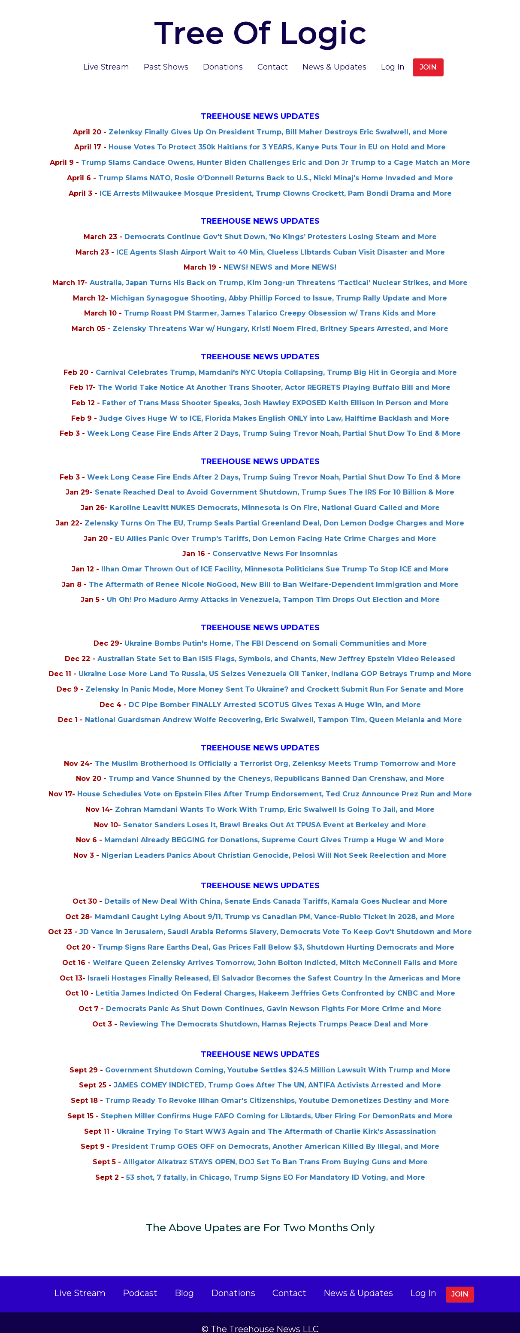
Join (428, 54)
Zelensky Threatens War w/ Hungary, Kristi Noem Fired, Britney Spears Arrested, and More (280, 316)
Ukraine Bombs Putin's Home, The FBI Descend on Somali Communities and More (275, 630)
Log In (393, 54)
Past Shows (166, 54)
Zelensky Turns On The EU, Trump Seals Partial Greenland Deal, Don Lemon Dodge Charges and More (274, 510)
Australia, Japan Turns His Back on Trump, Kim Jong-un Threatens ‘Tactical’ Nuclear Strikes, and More (279, 270)
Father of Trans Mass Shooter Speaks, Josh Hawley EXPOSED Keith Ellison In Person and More (275, 390)
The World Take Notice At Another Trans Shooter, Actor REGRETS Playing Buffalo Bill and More (274, 374)
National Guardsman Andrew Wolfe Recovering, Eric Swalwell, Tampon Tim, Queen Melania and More (273, 707)
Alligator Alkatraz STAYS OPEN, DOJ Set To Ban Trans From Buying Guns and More (275, 1149)
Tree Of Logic (253, 23)
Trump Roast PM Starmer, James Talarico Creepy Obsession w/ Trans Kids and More (280, 300)
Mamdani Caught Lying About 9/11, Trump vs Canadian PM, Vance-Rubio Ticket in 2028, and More (275, 904)
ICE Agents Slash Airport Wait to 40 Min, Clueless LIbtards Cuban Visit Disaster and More (280, 239)
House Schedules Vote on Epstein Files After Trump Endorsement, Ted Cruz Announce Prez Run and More (274, 781)
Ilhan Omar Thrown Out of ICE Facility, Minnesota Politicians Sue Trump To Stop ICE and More (275, 556)
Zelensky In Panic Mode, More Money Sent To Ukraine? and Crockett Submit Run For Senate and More (274, 676)
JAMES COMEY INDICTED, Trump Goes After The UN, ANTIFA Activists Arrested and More (277, 1072)
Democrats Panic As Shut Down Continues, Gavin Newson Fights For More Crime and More (273, 996)
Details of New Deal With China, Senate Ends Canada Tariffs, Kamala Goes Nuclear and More (275, 888)
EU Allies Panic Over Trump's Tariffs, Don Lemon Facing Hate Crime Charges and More (275, 526)
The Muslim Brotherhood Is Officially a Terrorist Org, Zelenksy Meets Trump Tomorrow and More (275, 751)
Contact (272, 54)
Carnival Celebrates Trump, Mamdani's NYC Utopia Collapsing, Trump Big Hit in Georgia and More (276, 359)
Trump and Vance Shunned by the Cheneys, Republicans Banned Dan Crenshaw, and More (276, 766)
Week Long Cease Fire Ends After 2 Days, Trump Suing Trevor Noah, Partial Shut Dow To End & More (274, 420)
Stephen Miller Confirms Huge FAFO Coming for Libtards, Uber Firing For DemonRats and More (277, 1103)
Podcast (140, 1280)
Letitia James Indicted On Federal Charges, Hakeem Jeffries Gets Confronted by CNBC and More (275, 980)
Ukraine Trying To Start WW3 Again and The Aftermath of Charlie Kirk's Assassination (276, 1118)
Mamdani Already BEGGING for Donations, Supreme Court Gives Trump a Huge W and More (274, 827)
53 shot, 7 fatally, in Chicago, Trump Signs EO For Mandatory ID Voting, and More (275, 1164)
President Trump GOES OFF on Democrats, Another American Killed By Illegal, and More (275, 1134)
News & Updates (334, 54)
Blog (184, 1280)
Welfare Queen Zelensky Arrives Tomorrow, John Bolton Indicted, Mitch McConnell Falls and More (275, 950)
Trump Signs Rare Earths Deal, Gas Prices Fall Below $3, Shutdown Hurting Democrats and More (276, 934)
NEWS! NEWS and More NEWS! (280, 254)
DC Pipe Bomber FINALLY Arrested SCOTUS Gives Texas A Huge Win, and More (275, 692)
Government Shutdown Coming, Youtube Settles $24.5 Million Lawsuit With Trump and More (277, 1057)
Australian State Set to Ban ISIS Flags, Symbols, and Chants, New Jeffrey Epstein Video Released (276, 646)
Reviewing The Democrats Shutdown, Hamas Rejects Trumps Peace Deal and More (273, 1011)
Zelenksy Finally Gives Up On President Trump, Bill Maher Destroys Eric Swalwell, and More (278, 119)
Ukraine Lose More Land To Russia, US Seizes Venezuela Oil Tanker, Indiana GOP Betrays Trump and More (275, 661)
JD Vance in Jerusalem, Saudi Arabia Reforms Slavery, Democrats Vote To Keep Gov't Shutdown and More (275, 919)
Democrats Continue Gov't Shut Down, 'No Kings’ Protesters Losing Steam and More (280, 224)
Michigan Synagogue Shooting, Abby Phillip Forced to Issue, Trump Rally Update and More (278, 285)
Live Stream (106, 54)
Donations (223, 54)
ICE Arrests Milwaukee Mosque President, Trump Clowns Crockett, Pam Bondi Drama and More (276, 180)
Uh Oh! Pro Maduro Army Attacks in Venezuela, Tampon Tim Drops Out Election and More (273, 587)
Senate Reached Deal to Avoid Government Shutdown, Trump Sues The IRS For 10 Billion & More (274, 479)
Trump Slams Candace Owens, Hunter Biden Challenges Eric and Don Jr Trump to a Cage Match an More (275, 150)
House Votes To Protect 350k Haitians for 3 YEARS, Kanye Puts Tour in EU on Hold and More (277, 134)
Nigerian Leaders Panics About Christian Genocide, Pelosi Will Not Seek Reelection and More (274, 842)
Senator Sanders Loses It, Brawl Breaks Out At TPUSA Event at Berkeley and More (274, 812)
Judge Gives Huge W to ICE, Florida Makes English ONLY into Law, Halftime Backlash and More (274, 405)
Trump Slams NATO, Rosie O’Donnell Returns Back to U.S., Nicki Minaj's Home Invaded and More (275, 165)
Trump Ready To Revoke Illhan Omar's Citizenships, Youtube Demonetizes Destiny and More (277, 1088)
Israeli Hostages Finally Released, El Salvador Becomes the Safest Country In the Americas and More (274, 965)
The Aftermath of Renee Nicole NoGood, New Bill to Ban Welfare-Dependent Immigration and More (274, 572)
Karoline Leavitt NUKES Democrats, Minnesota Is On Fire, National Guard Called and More (275, 495)
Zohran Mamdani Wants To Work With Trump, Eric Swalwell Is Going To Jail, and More (275, 797)
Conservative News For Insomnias (275, 541)
